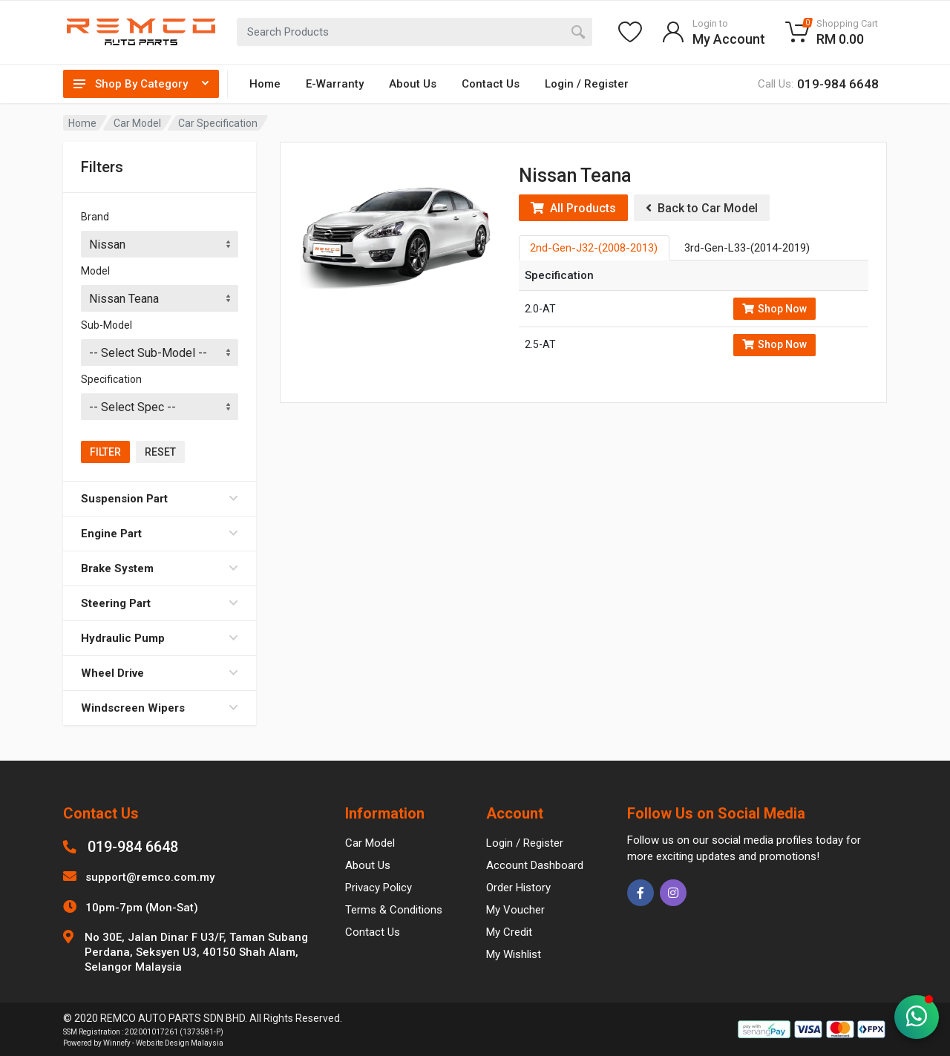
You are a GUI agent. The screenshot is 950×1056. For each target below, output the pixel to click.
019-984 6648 (133, 847)
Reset (160, 452)
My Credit (509, 932)
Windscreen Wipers (159, 708)
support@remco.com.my (149, 877)
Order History (518, 887)
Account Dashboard (534, 865)
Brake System (159, 568)
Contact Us (491, 84)
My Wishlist (513, 954)
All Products (573, 208)
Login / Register (587, 84)
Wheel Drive (159, 673)
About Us (412, 84)
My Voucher (515, 909)
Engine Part (159, 533)
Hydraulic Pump (159, 638)
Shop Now (774, 309)
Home (265, 84)
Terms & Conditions (393, 909)
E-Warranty (335, 84)
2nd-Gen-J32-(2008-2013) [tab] (594, 248)
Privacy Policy (378, 887)
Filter (105, 452)
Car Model (137, 123)
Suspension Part (159, 498)
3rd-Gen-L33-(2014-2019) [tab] (747, 248)
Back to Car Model (702, 208)
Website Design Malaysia (179, 1043)
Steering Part (159, 603)
